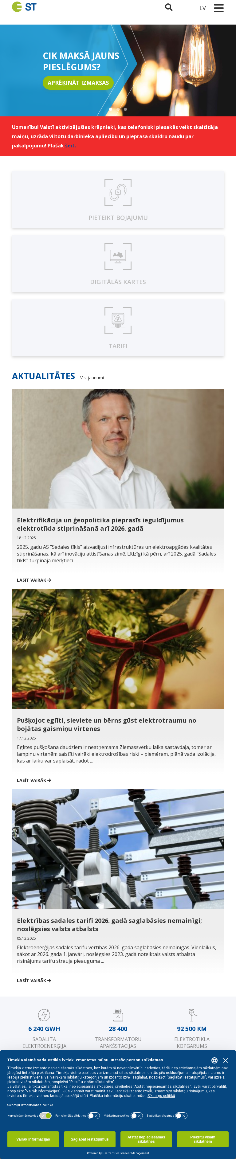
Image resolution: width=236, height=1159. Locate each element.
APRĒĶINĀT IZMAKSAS (78, 82)
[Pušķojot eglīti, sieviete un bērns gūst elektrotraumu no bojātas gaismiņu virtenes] (118, 682)
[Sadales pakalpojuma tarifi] (118, 327)
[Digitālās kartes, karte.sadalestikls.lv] (118, 263)
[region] (118, 70)
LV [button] (202, 8)
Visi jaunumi (92, 377)
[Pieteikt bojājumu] (118, 199)
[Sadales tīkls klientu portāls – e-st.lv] (186, 8)
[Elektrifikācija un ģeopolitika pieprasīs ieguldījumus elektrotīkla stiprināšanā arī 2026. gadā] (118, 482)
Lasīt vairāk (38, 580)
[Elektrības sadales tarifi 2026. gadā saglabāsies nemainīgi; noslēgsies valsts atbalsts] (118, 882)
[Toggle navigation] (219, 8)
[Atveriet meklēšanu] (169, 8)
